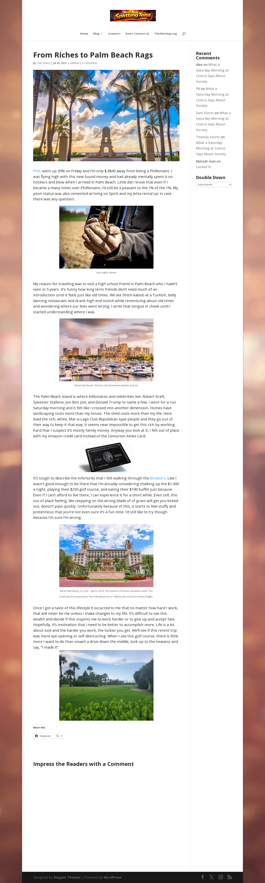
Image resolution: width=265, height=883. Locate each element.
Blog (96, 33)
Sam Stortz (205, 113)
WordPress (112, 877)
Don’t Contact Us (137, 33)
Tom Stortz (43, 63)
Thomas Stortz (208, 137)
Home (84, 33)
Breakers (158, 478)
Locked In (203, 167)
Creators (114, 33)
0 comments (89, 63)
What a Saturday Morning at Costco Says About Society (211, 148)
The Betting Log (165, 33)
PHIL (37, 170)
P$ (198, 88)
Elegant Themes (67, 877)
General (74, 63)
